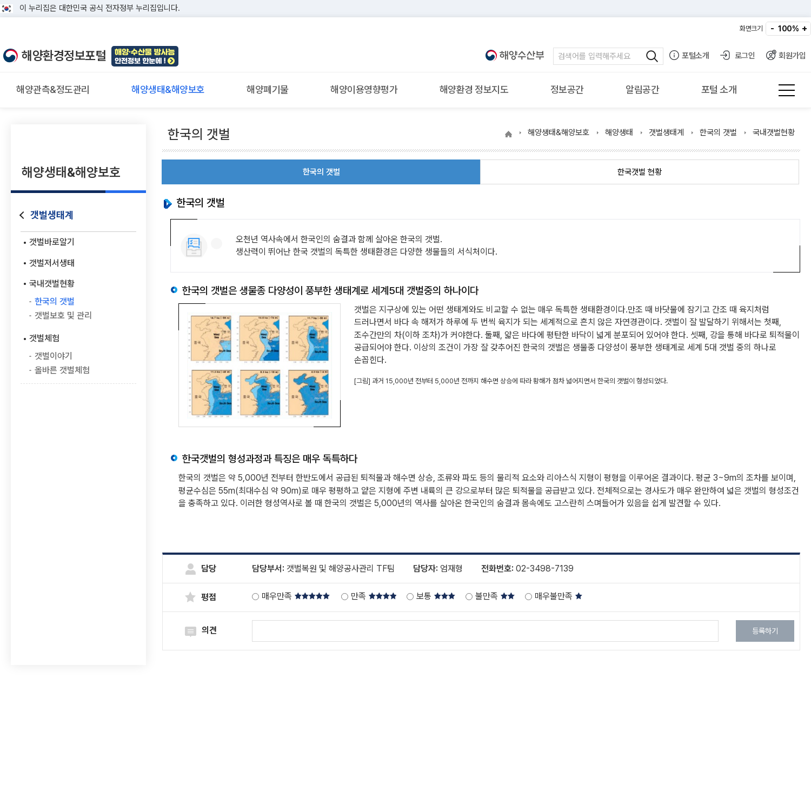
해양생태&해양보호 (168, 89)
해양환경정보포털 (64, 55)
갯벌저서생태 (52, 263)
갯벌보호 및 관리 (63, 315)
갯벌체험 (44, 338)
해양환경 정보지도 (474, 89)
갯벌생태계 (52, 215)
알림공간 (642, 89)
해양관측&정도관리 (53, 89)
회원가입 (786, 55)
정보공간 (567, 89)
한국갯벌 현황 (639, 172)
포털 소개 (719, 89)
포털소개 (689, 55)
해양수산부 (515, 56)
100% (788, 28)
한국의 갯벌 (55, 301)
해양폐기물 (268, 89)
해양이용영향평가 (363, 89)
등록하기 (765, 631)
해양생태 (619, 132)
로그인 (737, 55)
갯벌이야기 (53, 356)
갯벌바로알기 (52, 242)
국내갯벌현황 (52, 283)
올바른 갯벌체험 (62, 370)
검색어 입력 (608, 56)
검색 (650, 56)
